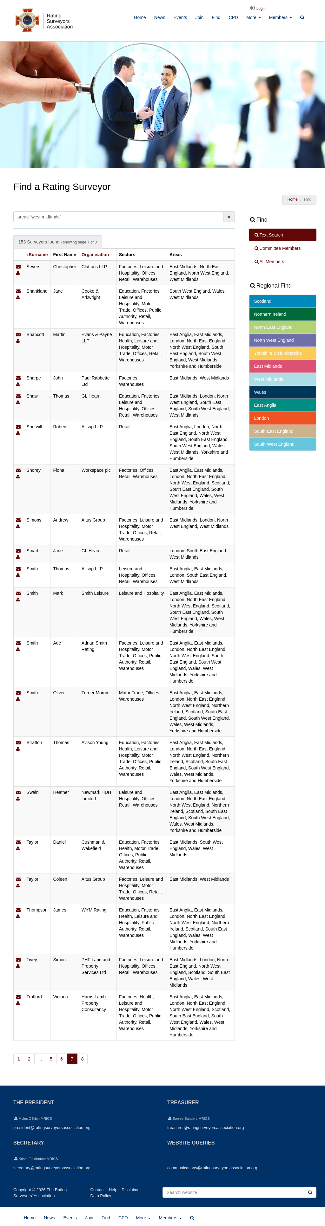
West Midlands (268, 379)
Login (257, 8)
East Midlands (268, 366)
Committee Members (277, 248)
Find (216, 17)
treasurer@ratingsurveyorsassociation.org (205, 1127)
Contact (97, 1189)
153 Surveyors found (57, 241)
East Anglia (265, 405)
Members (280, 17)
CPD (233, 17)
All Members (269, 261)
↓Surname (37, 254)
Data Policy (100, 1195)
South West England (274, 444)
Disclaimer (131, 1189)
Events (180, 17)
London (261, 418)
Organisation (95, 254)
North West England (274, 340)
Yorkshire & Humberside (278, 353)
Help (113, 1189)
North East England (273, 327)
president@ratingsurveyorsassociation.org (51, 1127)
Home (140, 17)
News (159, 17)
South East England (274, 431)
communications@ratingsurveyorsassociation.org (212, 1167)
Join (199, 17)
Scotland (262, 301)
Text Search (268, 234)
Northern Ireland (270, 314)
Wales (260, 392)
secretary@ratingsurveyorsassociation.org (51, 1167)
